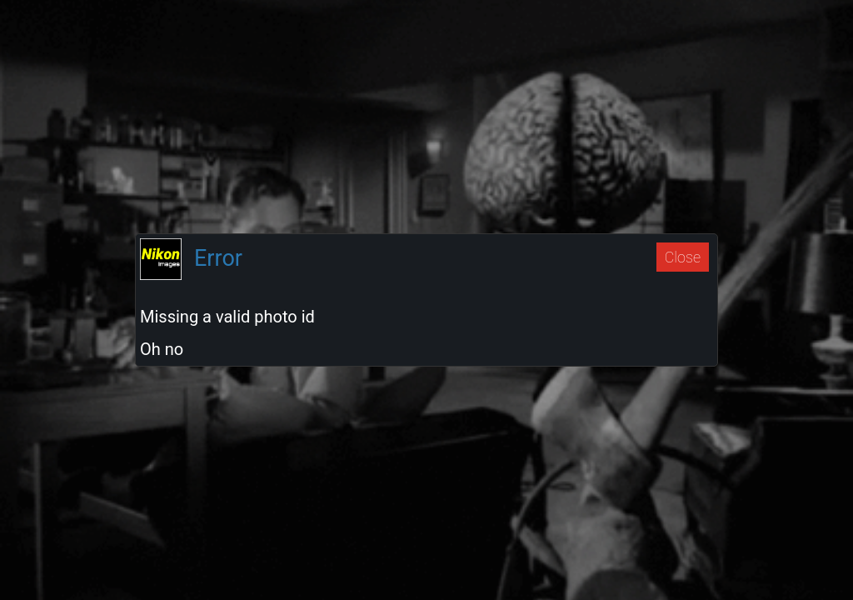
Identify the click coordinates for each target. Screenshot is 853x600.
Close (683, 257)
